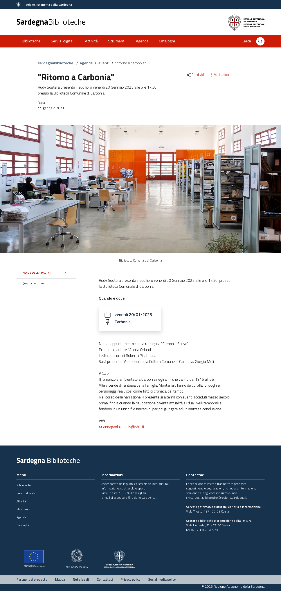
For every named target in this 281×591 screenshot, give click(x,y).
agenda (86, 63)
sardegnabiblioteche (56, 63)
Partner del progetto (31, 579)
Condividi (195, 74)
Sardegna (51, 21)
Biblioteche (31, 41)
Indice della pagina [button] (36, 272)
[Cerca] (260, 41)
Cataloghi (167, 41)
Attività (91, 41)
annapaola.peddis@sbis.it (121, 427)
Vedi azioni (219, 74)
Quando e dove (33, 283)
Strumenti (116, 41)
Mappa (60, 579)
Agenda (142, 41)
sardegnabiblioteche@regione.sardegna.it (216, 497)
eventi (104, 63)
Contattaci (105, 579)
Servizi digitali (62, 41)
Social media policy (162, 579)
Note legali (81, 579)
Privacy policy (130, 579)
